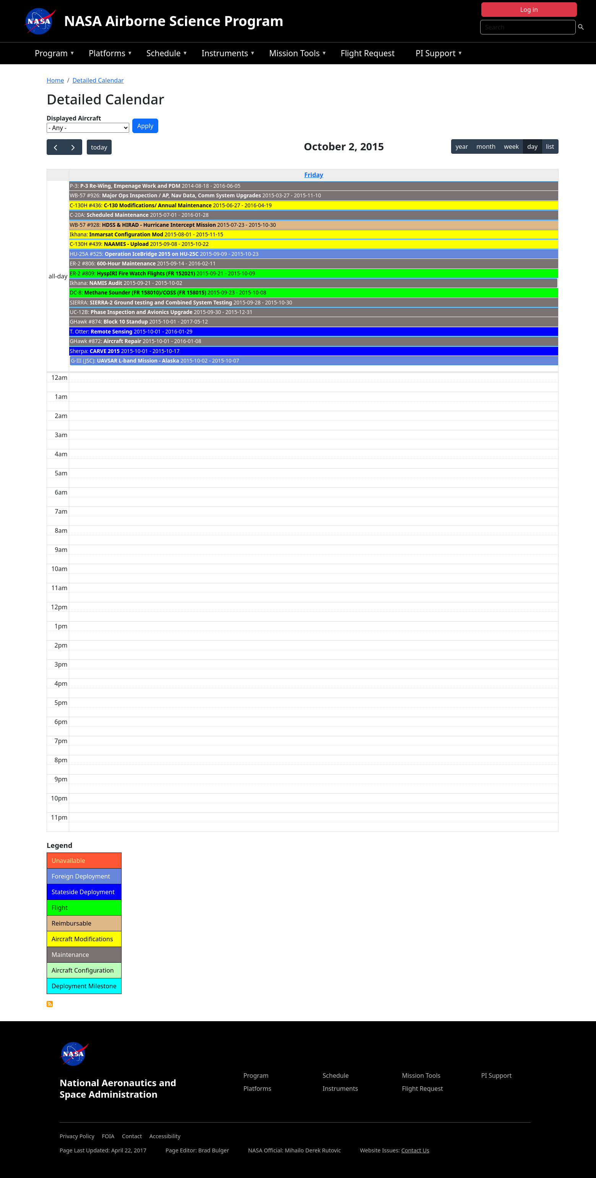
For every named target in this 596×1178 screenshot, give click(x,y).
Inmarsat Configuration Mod (126, 234)
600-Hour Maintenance (126, 263)
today (99, 147)
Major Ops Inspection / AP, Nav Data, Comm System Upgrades (182, 195)
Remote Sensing (111, 331)
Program (53, 54)
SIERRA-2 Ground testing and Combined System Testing (161, 302)
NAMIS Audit (105, 282)
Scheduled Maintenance (118, 214)
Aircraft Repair (122, 341)
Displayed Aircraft (74, 118)
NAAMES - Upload (126, 243)
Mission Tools (296, 54)
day (532, 146)
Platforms (108, 54)
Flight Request (368, 53)
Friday (313, 175)
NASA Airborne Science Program (173, 20)
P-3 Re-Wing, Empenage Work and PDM (130, 185)
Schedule (165, 54)
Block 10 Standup (126, 321)
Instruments (226, 54)
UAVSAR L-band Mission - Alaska (138, 360)
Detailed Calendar (97, 80)
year (462, 146)
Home (55, 80)
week (511, 146)
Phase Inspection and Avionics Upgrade (142, 312)
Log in (529, 9)
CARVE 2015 (105, 351)
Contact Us (415, 1150)
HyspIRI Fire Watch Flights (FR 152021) (146, 273)
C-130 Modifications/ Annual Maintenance (158, 205)
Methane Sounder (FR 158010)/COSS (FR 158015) (145, 292)
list (550, 146)
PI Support (437, 54)
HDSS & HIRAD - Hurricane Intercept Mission (159, 224)
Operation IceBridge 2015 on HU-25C (151, 253)
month (485, 146)
